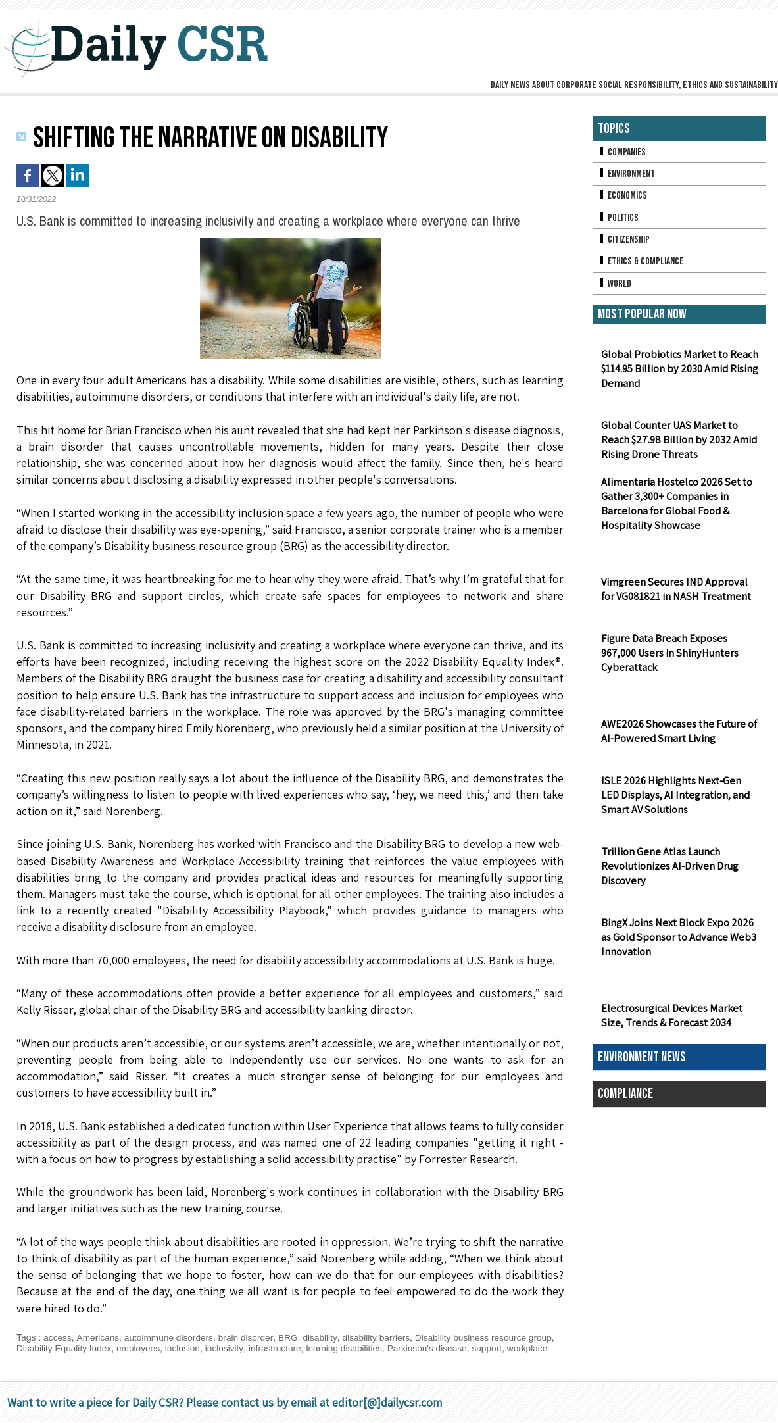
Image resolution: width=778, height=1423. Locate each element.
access (57, 1337)
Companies (622, 152)
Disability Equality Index (65, 1348)
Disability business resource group (492, 1337)
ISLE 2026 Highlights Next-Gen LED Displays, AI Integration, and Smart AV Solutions (679, 799)
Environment (627, 174)
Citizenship (624, 242)
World (614, 286)
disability (325, 1337)
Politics (618, 219)
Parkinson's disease (436, 1348)
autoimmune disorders (171, 1337)
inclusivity (228, 1348)
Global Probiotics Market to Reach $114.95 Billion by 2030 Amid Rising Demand (679, 372)
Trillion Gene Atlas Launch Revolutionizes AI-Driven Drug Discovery (667, 870)
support (496, 1348)
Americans (98, 1337)
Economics (623, 197)
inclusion (186, 1348)
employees (141, 1348)
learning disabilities (351, 1348)
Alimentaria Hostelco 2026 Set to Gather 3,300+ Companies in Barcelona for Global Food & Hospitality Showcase (675, 508)
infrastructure (280, 1348)
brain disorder (250, 1337)
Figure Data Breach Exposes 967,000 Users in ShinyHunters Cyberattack (668, 657)
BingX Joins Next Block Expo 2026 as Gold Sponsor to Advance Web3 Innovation (676, 941)
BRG (293, 1337)
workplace (538, 1348)
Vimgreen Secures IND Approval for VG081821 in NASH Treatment (678, 593)
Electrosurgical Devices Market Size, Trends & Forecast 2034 (670, 1019)
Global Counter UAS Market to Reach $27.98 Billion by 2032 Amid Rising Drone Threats (677, 443)
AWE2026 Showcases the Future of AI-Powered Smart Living (677, 735)
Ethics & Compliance (641, 264)
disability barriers (381, 1337)
